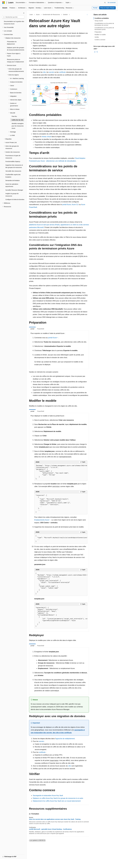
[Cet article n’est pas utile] (97, 52)
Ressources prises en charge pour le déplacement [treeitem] (15, 61)
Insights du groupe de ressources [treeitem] (12, 195)
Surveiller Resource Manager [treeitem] (14, 190)
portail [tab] (32, 329)
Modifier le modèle (100, 34)
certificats (62, 72)
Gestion (65, 14)
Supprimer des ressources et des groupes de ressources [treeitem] (14, 166)
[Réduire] (24, 13)
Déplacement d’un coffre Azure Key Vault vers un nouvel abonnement (57, 801)
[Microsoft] (3, 2)
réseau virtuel (46, 136)
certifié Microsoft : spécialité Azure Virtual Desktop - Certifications (50, 829)
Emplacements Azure (41, 520)
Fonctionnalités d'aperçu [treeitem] (12, 161)
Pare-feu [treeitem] (14, 116)
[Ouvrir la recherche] (105, 2)
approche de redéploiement (65, 738)
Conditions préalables (102, 18)
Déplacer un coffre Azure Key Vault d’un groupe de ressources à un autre (58, 798)
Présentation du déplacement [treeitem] (12, 43)
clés (44, 72)
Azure (38, 14)
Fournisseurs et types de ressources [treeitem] (12, 157)
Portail (95, 8)
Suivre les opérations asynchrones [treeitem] (11, 185)
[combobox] (13, 17)
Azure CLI (75, 204)
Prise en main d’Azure (107, 8)
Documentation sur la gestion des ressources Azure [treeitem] (14, 23)
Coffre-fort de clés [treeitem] (17, 120)
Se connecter (112, 2)
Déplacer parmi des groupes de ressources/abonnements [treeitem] (15, 49)
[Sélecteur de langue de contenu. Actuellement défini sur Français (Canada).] (10, 855)
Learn (31, 14)
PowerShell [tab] (40, 329)
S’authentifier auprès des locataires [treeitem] (13, 176)
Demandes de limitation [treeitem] (12, 180)
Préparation (98, 32)
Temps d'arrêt (99, 21)
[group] (60, 472)
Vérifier (97, 37)
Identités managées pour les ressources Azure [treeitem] (18, 126)
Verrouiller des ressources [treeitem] (13, 171)
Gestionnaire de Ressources (51, 14)
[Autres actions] (87, 14)
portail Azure (66, 204)
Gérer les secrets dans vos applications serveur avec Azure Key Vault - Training (54, 819)
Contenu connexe (100, 39)
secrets (51, 72)
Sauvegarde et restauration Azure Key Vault (48, 795)
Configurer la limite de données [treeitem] (14, 199)
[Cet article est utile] (95, 52)
